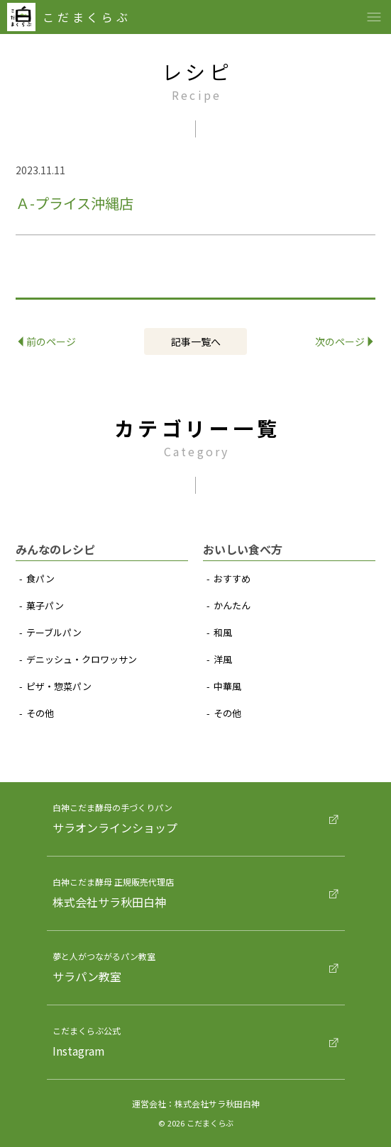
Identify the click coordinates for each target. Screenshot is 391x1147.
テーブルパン (54, 632)
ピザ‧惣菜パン (59, 686)
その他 (40, 713)
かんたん (232, 605)
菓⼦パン (45, 605)
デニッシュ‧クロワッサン (81, 659)
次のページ (344, 341)
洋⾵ (223, 659)
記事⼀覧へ (196, 341)
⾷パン (40, 578)
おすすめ (232, 578)
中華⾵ (227, 686)
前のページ (47, 341)
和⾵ (223, 632)
